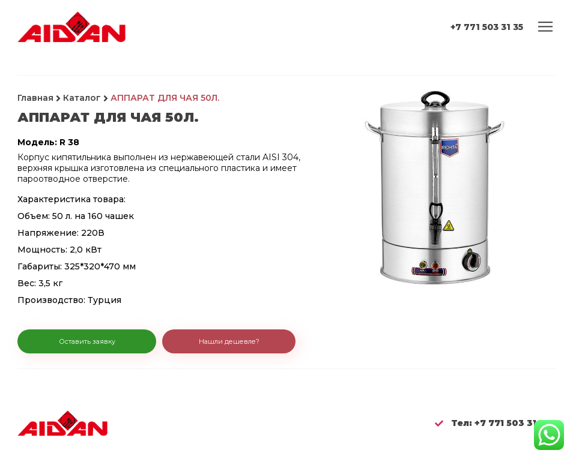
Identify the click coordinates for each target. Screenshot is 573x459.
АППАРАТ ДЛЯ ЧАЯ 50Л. (165, 97)
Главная (35, 97)
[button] (87, 342)
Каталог (82, 97)
